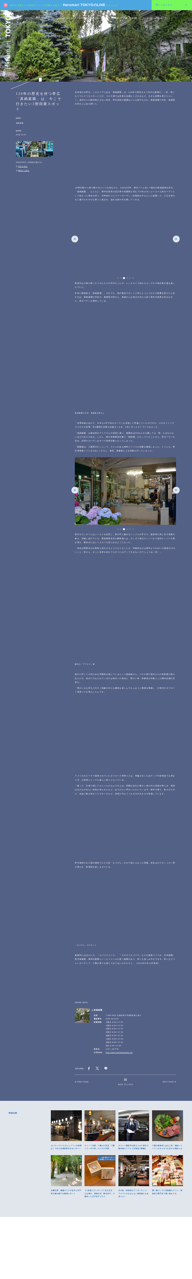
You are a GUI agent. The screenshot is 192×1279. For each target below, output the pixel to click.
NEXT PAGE (169, 1022)
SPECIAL (28, 18)
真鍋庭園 (19, 123)
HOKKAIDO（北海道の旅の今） (90, 18)
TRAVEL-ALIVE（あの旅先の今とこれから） (55, 18)
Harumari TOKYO (8, 42)
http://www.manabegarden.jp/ (119, 993)
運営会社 (95, 1265)
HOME (19, 18)
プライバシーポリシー (81, 1265)
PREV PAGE (81, 1022)
